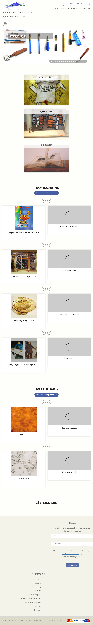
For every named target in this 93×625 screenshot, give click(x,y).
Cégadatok (38, 610)
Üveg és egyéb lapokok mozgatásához (24, 364)
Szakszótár (38, 591)
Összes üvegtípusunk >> (46, 394)
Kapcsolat (39, 583)
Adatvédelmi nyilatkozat (70, 554)
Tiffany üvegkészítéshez (69, 226)
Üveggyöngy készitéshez (69, 314)
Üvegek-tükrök (24, 478)
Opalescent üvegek (69, 428)
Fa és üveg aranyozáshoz (24, 320)
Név (55, 536)
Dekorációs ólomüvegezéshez (24, 276)
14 (77, 61)
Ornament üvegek (69, 472)
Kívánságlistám (61, 9)
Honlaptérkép (37, 587)
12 (73, 61)
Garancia (39, 606)
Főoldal (39, 579)
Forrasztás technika (69, 270)
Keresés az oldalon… (76, 4)
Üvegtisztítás (69, 358)
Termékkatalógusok (35, 595)
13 (75, 61)
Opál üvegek (24, 434)
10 (69, 61)
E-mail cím (57, 544)
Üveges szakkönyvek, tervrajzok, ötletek (24, 232)
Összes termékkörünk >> (46, 193)
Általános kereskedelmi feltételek (31, 598)
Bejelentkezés (85, 9)
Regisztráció (73, 9)
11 (71, 61)
